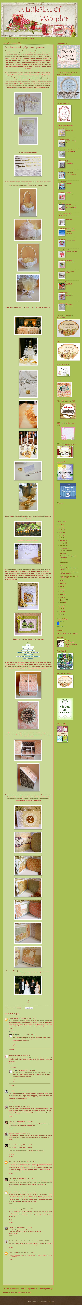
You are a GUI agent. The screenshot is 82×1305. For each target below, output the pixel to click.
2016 (60, 530)
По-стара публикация (44, 1288)
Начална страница (11, 38)
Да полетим (69, 183)
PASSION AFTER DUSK (66, 228)
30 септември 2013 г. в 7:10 (26, 1192)
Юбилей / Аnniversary (69, 162)
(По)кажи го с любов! (71, 251)
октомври (63, 545)
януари (62, 602)
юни (61, 589)
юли (61, 586)
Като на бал (63, 553)
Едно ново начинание (66, 550)
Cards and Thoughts (64, 214)
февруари (63, 600)
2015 (61, 532)
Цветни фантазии (63, 292)
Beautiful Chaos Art (64, 192)
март (61, 597)
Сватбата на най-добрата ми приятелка (68, 556)
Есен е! (62, 565)
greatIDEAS (62, 239)
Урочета (24, 38)
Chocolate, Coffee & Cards (28, 650)
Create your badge (60, 626)
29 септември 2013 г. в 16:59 (21, 1106)
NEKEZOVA (62, 182)
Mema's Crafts (13, 1192)
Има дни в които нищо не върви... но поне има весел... (69, 572)
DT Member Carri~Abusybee (30, 1245)
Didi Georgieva (13, 1161)
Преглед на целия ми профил (71, 645)
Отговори (13, 1032)
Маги (10, 1055)
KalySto (61, 171)
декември (63, 540)
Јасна (10, 1091)
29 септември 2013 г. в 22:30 (25, 1178)
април (62, 594)
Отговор (11, 1028)
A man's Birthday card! (71, 141)
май (61, 592)
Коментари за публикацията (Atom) (21, 1292)
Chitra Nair (12, 1252)
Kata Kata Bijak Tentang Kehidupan (70, 231)
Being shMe (12, 1178)
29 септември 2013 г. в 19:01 (24, 1145)
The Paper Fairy (63, 303)
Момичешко (63, 560)
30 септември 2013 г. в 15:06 (24, 1209)
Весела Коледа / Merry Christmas (71, 173)
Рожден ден (69, 219)
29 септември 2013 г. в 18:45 (21, 1133)
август (62, 583)
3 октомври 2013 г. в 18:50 (40, 1241)
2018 (60, 524)
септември (63, 548)
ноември (62, 543)
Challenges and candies (28, 647)
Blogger (51, 1301)
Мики (10, 1133)
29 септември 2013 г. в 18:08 (24, 1121)
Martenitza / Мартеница (69, 284)
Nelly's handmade (63, 139)
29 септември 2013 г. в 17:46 (26, 1070)
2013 (60, 538)
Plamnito (11, 1121)
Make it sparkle (70, 262)
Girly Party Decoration (69, 305)
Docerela (11, 1145)
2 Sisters (28, 643)
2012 (61, 606)
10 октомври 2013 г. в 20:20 (25, 1252)
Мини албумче (64, 562)
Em (14, 1035)
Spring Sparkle (62, 215)
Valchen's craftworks (65, 260)
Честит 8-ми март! (71, 151)
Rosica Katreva (13, 1018)
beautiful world (63, 160)
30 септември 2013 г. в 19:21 (24, 1227)
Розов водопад (69, 194)
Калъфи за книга (70, 241)
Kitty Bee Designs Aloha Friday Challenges (28, 652)
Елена (10, 1106)
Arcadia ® (61, 218)
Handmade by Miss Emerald (67, 150)
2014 (61, 535)
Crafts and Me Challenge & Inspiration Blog (28, 656)
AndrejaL (11, 1227)
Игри (32, 38)
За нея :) (68, 272)
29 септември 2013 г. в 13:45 (27, 1018)
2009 (61, 614)
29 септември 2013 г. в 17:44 (26, 1035)
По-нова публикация (11, 1288)
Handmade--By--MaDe (66, 271)
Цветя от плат (69, 130)
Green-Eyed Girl (63, 250)
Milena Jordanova (60, 621)
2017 (61, 527)
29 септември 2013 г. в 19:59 (27, 1161)
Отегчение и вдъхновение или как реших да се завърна (71, 206)
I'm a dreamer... (63, 129)
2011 (60, 609)
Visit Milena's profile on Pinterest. (67, 633)
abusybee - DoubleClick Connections (20, 1241)
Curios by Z (62, 282)
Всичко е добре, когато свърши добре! (68, 568)
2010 (61, 611)
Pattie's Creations (28, 654)
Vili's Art (61, 203)
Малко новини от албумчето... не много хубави (69, 576)
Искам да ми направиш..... (69, 294)
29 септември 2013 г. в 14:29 (21, 1055)
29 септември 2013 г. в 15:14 (21, 1091)
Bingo (62, 580)
